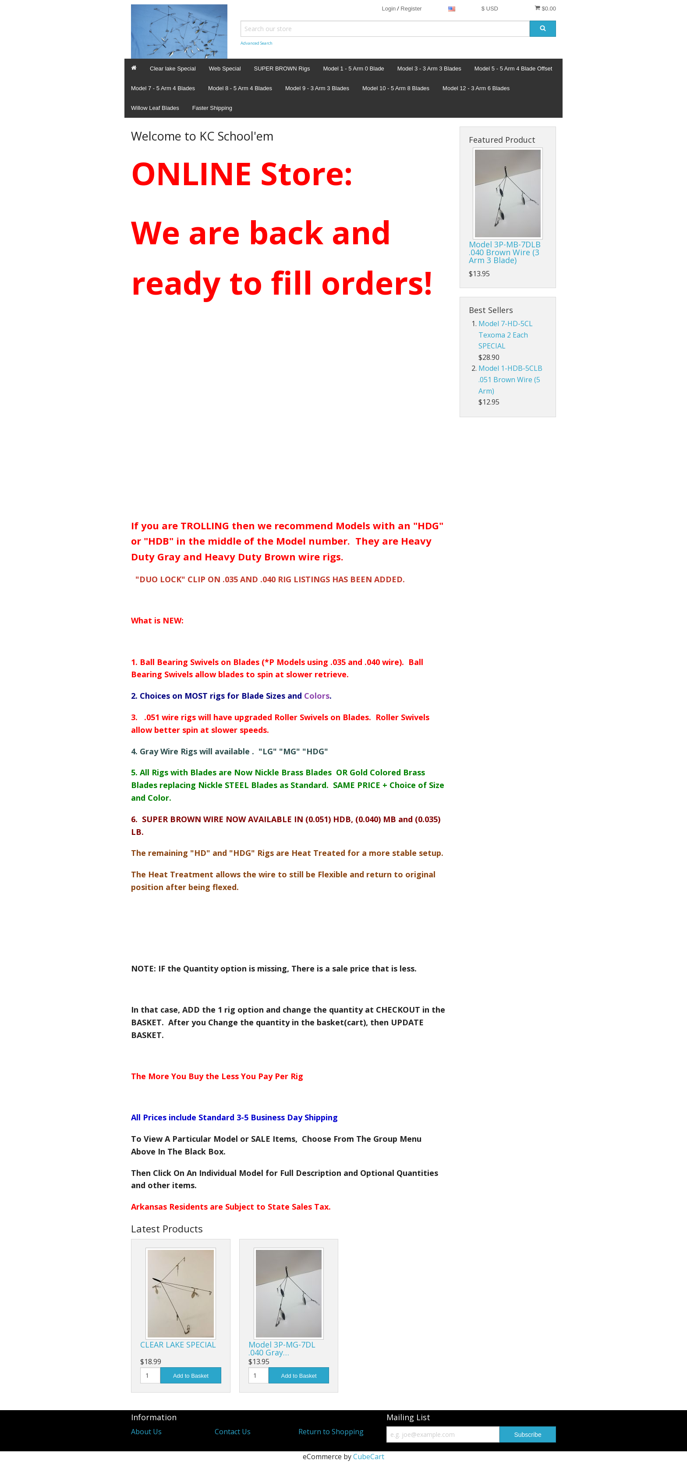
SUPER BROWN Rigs (282, 68)
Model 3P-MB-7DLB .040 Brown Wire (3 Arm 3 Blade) (505, 252)
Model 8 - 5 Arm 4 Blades (240, 88)
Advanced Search (257, 43)
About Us (146, 1431)
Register (410, 8)
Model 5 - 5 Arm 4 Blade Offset (513, 68)
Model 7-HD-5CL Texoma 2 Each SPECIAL (505, 335)
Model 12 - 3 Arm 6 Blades (476, 88)
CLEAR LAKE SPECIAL (178, 1344)
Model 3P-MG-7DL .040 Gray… (281, 1348)
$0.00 (545, 8)
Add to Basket (191, 1375)
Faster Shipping (212, 108)
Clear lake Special (173, 68)
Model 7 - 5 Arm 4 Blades (163, 88)
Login (389, 8)
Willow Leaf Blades (155, 108)
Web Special (225, 68)
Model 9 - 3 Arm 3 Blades (317, 88)
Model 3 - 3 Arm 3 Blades (429, 68)
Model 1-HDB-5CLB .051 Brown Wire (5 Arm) (510, 379)
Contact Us (233, 1431)
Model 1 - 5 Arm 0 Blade (353, 68)
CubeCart (368, 1456)
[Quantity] (150, 1375)
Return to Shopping (331, 1431)
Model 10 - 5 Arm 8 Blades (395, 88)
